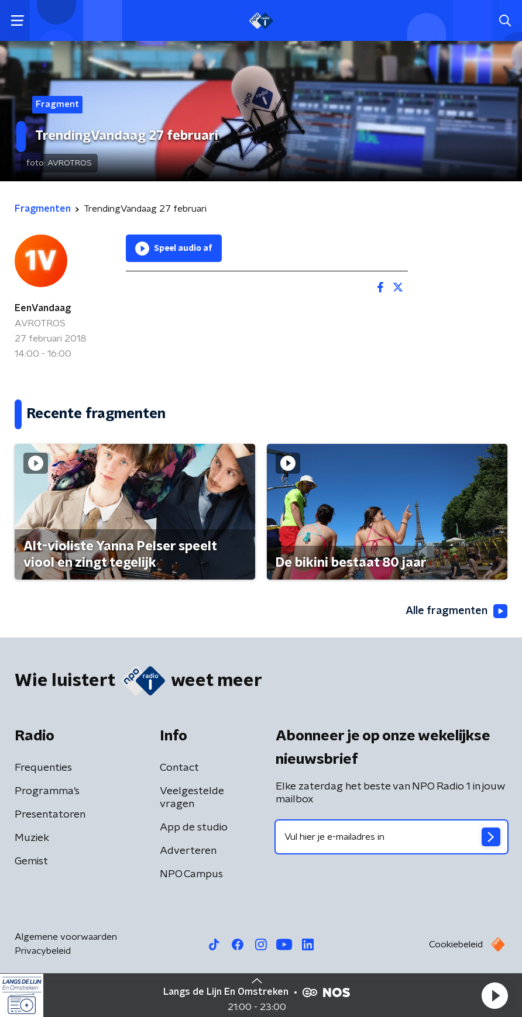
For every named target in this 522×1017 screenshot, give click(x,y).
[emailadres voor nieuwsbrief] (391, 837)
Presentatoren (50, 814)
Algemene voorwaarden (66, 937)
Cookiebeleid (456, 944)
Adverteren (188, 851)
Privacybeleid (43, 951)
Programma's (47, 791)
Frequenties (43, 768)
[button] (494, 995)
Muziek (32, 838)
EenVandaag (43, 308)
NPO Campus (191, 874)
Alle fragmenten (456, 611)
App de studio (194, 827)
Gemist (31, 861)
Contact (179, 768)
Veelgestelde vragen (192, 797)
